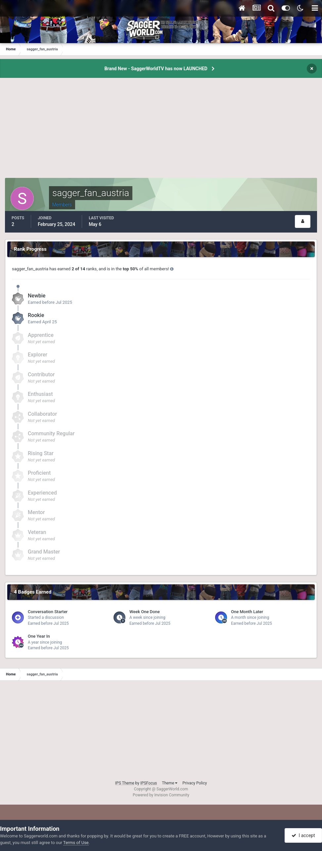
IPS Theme (124, 783)
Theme (169, 783)
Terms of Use (76, 842)
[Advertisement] (161, 131)
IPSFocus (148, 783)
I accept (303, 835)
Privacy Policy (194, 783)
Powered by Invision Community (161, 795)
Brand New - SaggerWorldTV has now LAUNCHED (155, 68)
